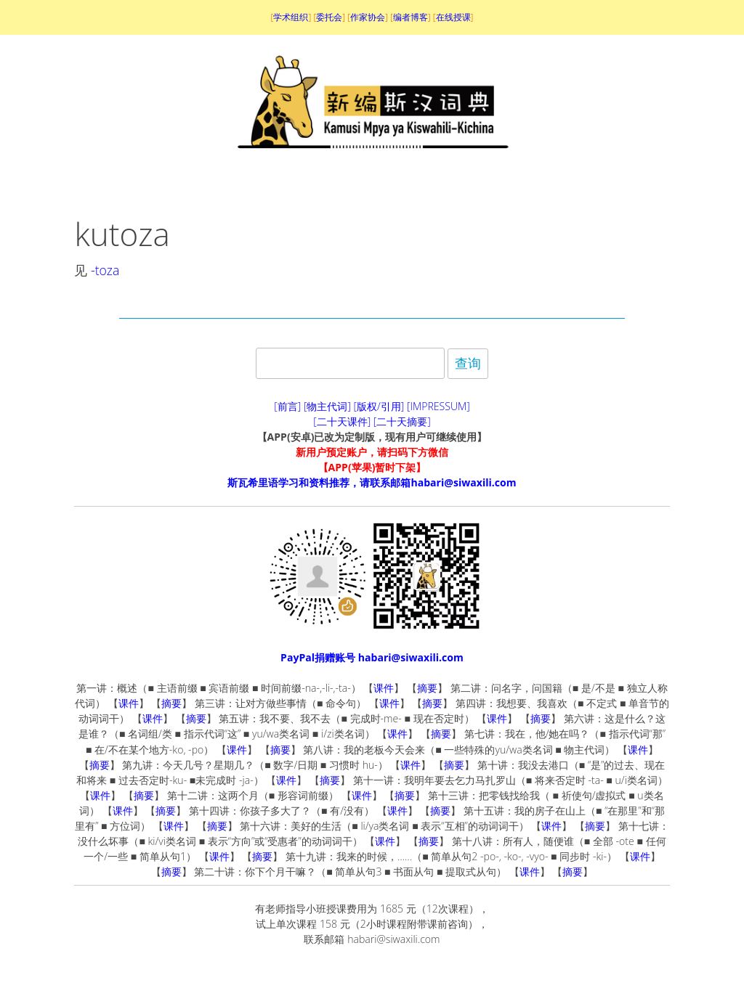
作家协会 (367, 17)
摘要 (427, 688)
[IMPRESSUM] (438, 406)
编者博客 (410, 17)
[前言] (287, 406)
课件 (383, 688)
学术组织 (290, 17)
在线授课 (453, 17)
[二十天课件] (342, 421)
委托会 (329, 17)
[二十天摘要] (402, 421)
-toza (105, 270)
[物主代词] (327, 406)
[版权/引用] (379, 406)
